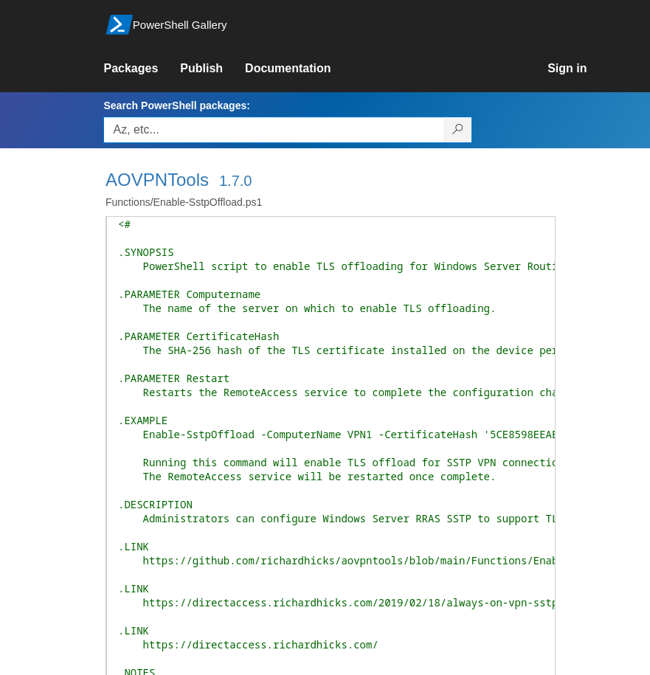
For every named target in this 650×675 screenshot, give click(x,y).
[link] (141, 68)
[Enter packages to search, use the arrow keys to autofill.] (273, 130)
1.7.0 (235, 181)
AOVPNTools (157, 180)
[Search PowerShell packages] (457, 130)
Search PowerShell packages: (176, 105)
